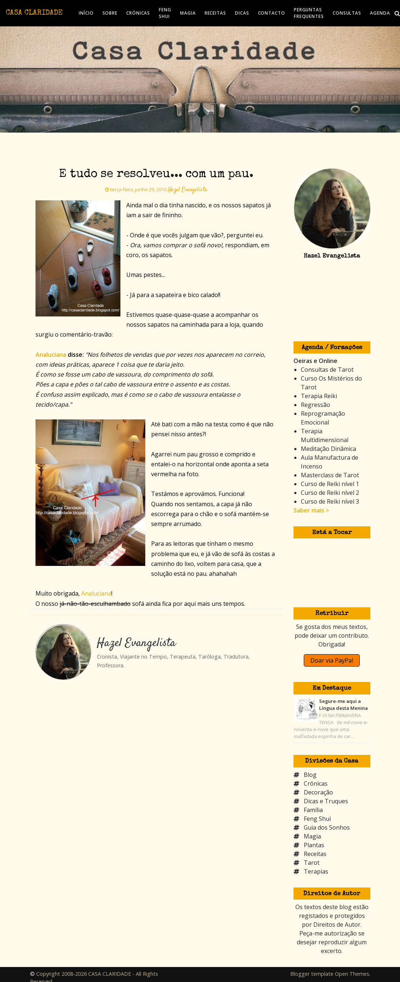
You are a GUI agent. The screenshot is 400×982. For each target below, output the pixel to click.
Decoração (318, 792)
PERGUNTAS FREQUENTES (309, 13)
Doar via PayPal (331, 660)
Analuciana (96, 593)
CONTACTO (271, 13)
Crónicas (316, 783)
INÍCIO (86, 13)
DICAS (242, 13)
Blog (310, 775)
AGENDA (380, 13)
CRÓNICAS (138, 13)
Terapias (316, 871)
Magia (312, 836)
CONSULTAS (347, 13)
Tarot (311, 863)
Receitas (315, 854)
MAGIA (188, 13)
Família (313, 810)
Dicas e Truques (326, 801)
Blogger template (311, 973)
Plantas (314, 845)
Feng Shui (317, 819)
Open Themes (352, 973)
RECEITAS (215, 13)
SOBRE (110, 13)
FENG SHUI (165, 13)
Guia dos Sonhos (327, 827)
